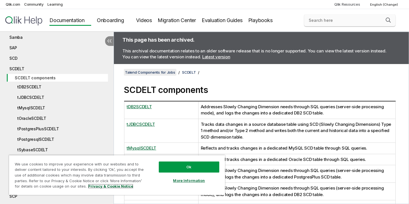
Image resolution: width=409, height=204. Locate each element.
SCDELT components (35, 77)
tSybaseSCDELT (32, 149)
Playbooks (260, 20)
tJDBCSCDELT (30, 97)
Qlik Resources (347, 4)
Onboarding (110, 20)
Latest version (216, 57)
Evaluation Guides (222, 20)
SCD (13, 58)
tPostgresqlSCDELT (35, 139)
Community (34, 4)
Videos (144, 20)
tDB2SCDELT (29, 86)
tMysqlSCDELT (31, 107)
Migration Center (177, 20)
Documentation (67, 20)
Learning (54, 4)
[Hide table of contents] (109, 41)
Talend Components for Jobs (150, 72)
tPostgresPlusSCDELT (38, 128)
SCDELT (16, 68)
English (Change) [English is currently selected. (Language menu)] (384, 5)
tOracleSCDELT (31, 118)
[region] (117, 175)
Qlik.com (13, 4)
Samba (16, 37)
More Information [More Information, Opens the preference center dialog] (189, 180)
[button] (388, 20)
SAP (13, 47)
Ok (188, 167)
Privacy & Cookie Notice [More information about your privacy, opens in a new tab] (110, 186)
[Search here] (349, 20)
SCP (13, 196)
